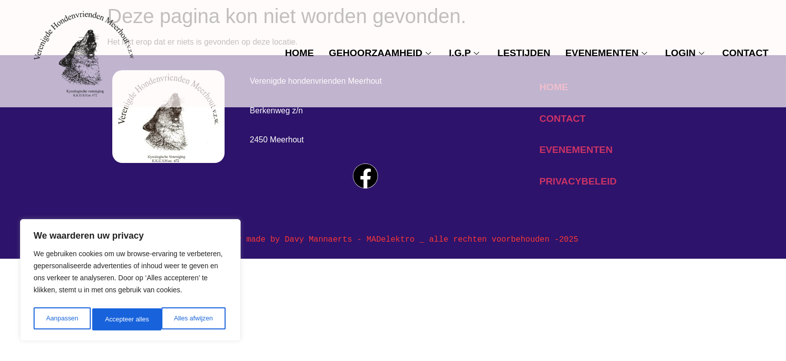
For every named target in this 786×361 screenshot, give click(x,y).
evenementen (606, 53)
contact (745, 53)
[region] (130, 282)
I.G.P (464, 53)
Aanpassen (61, 319)
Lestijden (523, 53)
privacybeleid (578, 181)
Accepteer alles (193, 319)
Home (299, 53)
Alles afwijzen (124, 319)
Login (684, 53)
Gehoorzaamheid (380, 53)
